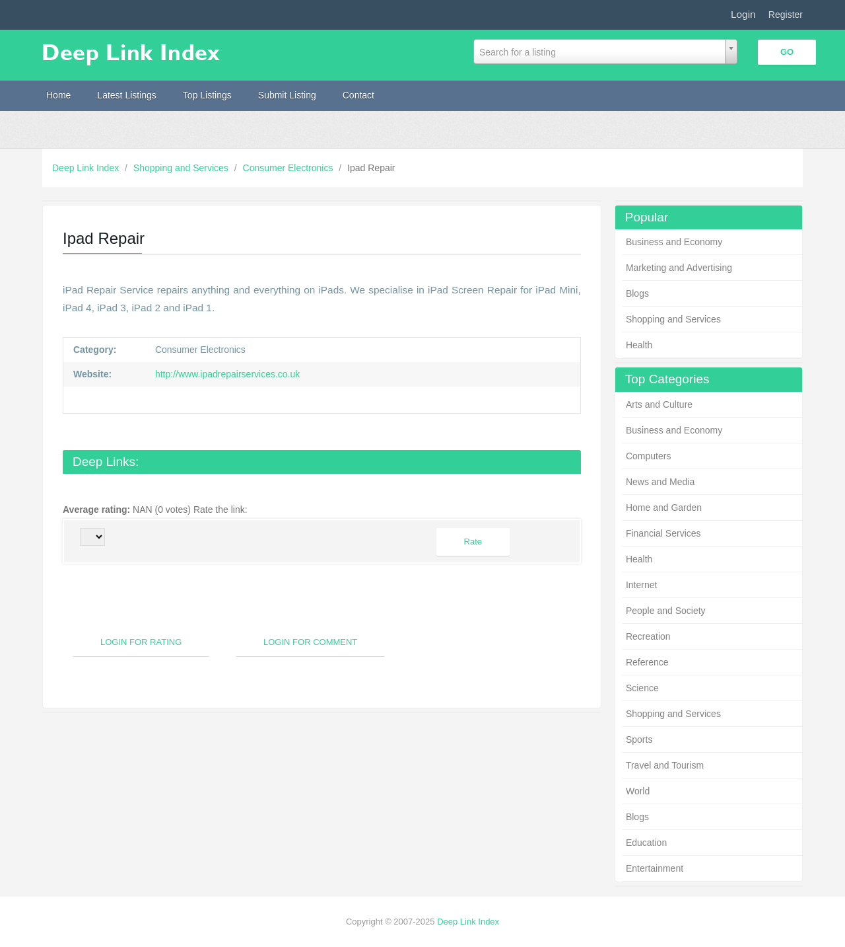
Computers (648, 456)
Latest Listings (126, 95)
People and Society (666, 610)
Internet (641, 585)
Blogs (637, 293)
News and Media (660, 481)
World (638, 791)
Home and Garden (664, 507)
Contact (358, 95)
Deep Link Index (86, 168)
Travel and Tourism (665, 765)
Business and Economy (674, 242)
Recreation (648, 636)
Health (639, 345)
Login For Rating (141, 642)
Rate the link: (223, 509)
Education (646, 842)
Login (743, 14)
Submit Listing (287, 95)
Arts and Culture (659, 404)
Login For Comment (310, 642)
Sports (639, 739)
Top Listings (207, 95)
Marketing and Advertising (679, 267)
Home (58, 95)
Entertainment (654, 868)
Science (642, 688)
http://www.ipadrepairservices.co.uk (226, 374)
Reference (647, 662)
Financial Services (663, 533)
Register (785, 14)
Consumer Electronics (289, 168)
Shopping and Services (182, 168)
